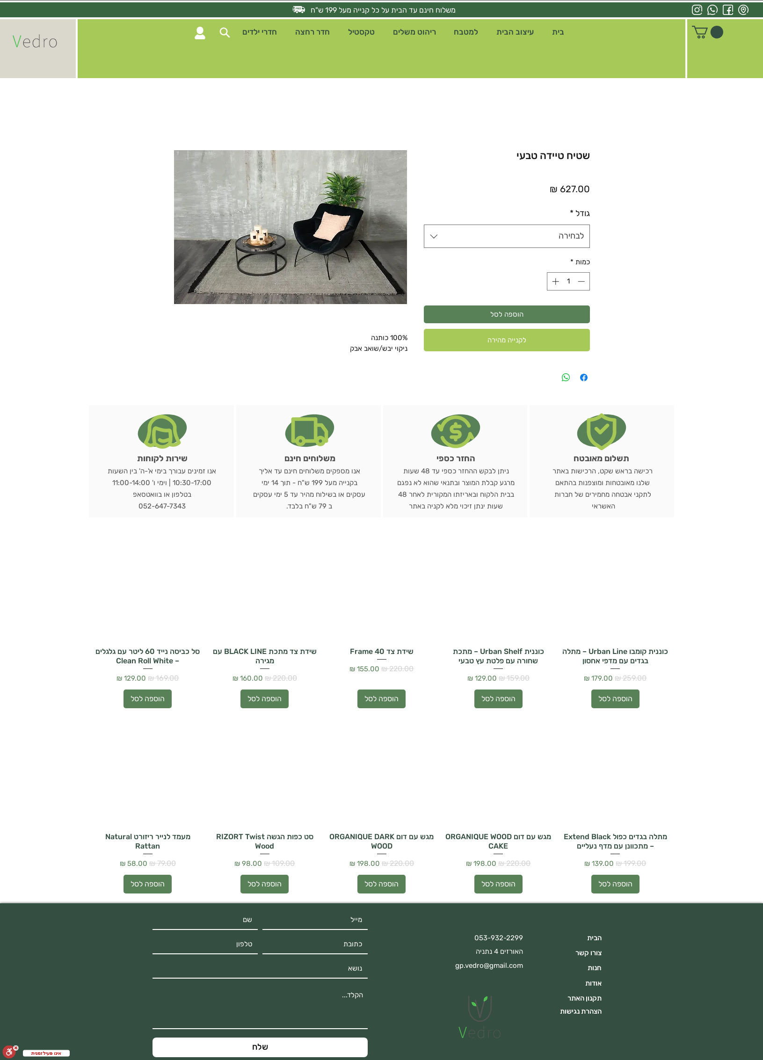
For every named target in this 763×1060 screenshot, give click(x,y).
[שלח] (260, 1047)
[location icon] (743, 10)
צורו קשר (588, 953)
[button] (225, 32)
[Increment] (554, 281)
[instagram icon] (697, 10)
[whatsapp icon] (712, 10)
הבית (594, 938)
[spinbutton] (568, 281)
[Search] (200, 33)
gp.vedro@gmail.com (489, 965)
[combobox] (507, 236)
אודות (593, 983)
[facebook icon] (728, 10)
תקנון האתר (584, 998)
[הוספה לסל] (615, 699)
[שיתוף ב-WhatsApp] (566, 377)
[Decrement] (582, 281)
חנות (595, 968)
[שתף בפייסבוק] (583, 377)
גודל (580, 213)
